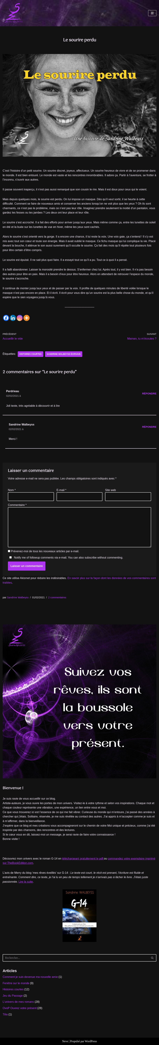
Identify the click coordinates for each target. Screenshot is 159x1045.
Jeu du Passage (13, 995)
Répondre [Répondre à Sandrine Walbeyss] (149, 426)
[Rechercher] (75, 958)
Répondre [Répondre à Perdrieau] (149, 393)
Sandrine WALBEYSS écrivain (64, 354)
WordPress (91, 1041)
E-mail (61, 490)
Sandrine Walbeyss (18, 597)
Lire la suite (26, 881)
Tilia (5, 1014)
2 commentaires (57, 597)
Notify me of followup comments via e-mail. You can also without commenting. (65, 557)
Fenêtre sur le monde (16, 983)
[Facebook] (6, 318)
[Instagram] (20, 318)
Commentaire (17, 504)
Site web (110, 490)
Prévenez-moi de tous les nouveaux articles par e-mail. (45, 551)
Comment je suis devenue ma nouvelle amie (30, 976)
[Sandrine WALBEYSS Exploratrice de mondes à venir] (13, 13)
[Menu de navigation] (152, 13)
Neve (65, 1041)
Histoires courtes (13, 989)
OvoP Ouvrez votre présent (20, 1008)
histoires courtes (30, 354)
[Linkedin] (13, 318)
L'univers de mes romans (18, 1001)
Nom (12, 490)
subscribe (90, 557)
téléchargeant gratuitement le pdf (83, 858)
